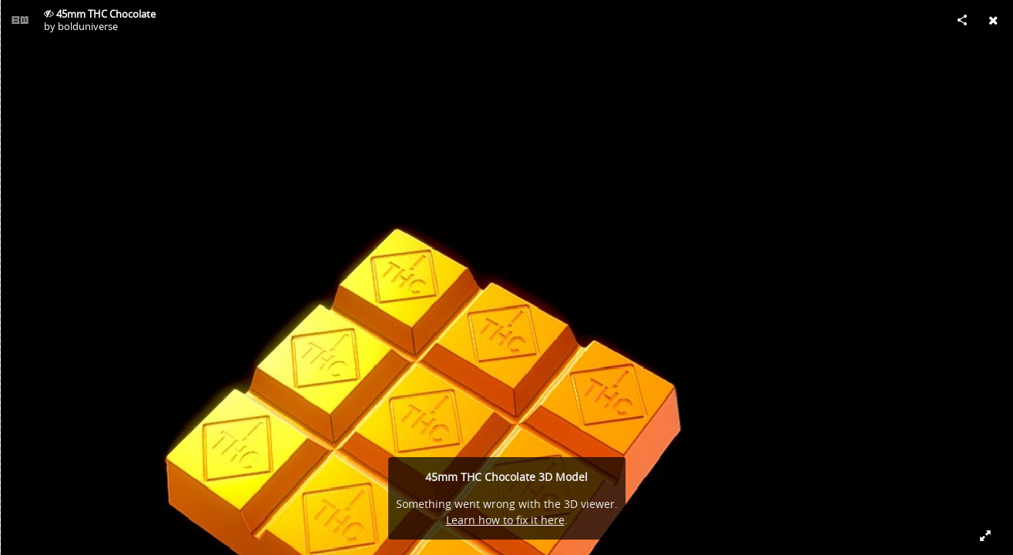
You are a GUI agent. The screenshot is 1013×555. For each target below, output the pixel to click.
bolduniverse (88, 26)
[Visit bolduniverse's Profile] (20, 20)
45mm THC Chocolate (106, 14)
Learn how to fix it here (505, 520)
